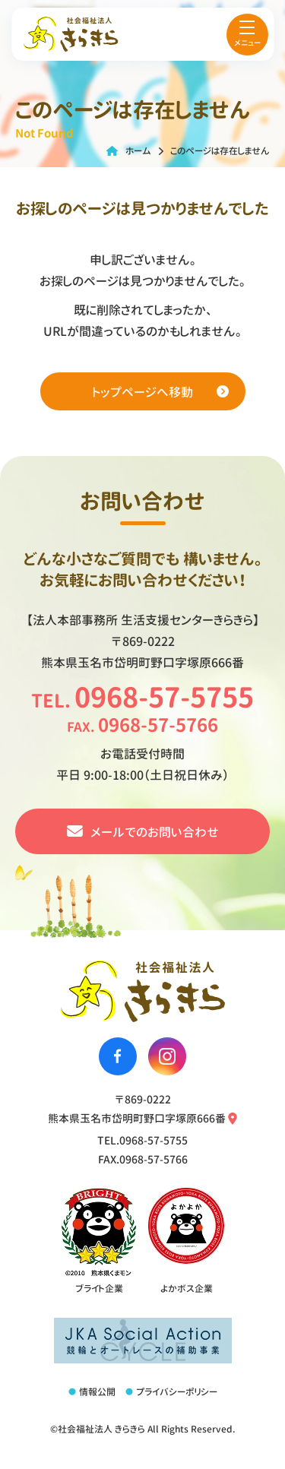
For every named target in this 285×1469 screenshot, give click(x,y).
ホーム (138, 150)
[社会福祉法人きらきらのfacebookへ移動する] (118, 1056)
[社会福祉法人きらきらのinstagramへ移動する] (167, 1056)
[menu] (247, 34)
